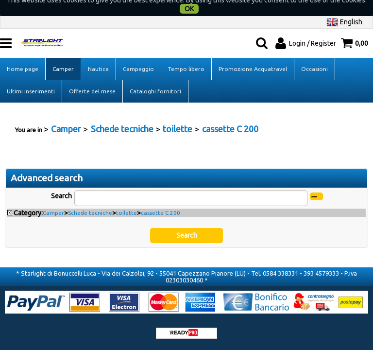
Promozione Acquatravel (253, 55)
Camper (63, 55)
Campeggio (138, 55)
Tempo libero (186, 55)
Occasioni (314, 55)
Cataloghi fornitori (155, 77)
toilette (126, 199)
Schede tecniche (90, 199)
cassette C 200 (160, 199)
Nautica (98, 55)
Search (61, 182)
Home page (22, 55)
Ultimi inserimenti (31, 77)
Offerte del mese (92, 77)
